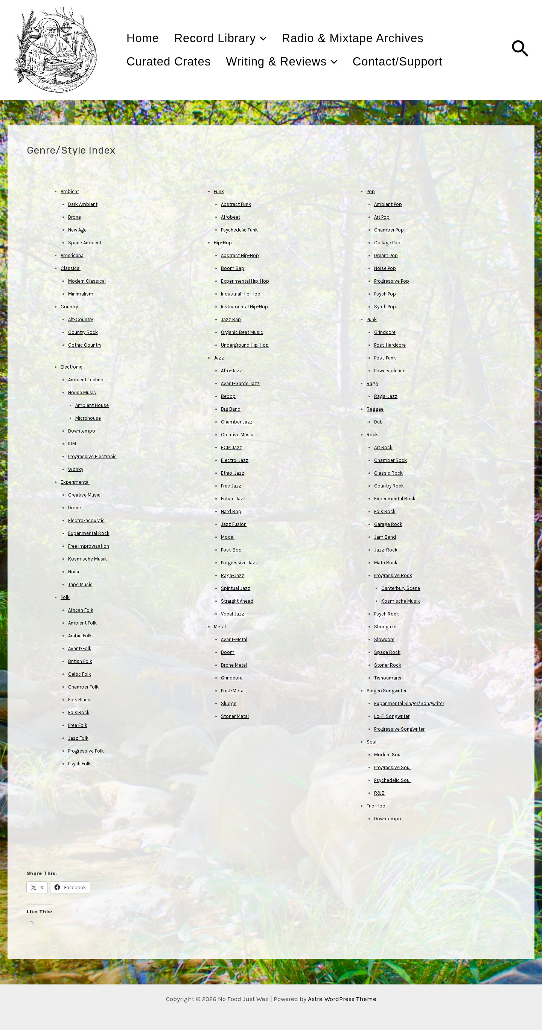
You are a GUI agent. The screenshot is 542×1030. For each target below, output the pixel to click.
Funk (219, 191)
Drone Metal (234, 665)
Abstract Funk (236, 204)
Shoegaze (385, 626)
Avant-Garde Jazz (240, 383)
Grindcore (231, 678)
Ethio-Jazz (232, 473)
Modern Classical (87, 281)
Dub (378, 422)
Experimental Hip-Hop (245, 281)
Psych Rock (386, 614)
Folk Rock (79, 712)
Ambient (70, 191)
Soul (371, 742)
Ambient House (92, 405)
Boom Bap (232, 268)
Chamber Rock (390, 460)
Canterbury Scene (400, 588)
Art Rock (383, 447)
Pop (371, 191)
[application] (273, 38)
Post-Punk (385, 358)
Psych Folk (79, 763)
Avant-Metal (234, 639)
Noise (74, 571)
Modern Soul (388, 754)
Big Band (231, 409)
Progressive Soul (392, 767)
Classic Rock (388, 473)
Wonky (75, 469)
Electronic (71, 367)
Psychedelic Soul (392, 780)
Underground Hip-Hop (245, 345)
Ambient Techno (86, 379)
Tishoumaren (388, 678)
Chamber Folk (83, 687)
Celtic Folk (79, 674)
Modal (227, 537)
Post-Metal (233, 690)
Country (69, 306)
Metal (220, 626)
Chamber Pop (389, 230)
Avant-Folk (79, 648)
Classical (71, 268)
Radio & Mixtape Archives (374, 38)
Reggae (375, 409)
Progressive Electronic (92, 456)
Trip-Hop (376, 806)
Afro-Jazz (231, 370)
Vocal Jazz (232, 614)
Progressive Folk (86, 751)
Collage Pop (387, 242)
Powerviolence (389, 370)
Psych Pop (385, 294)
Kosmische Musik (87, 559)
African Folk (80, 610)
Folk (65, 597)
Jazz (219, 358)
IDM (72, 443)
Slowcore (384, 639)
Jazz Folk (78, 738)
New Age (77, 230)
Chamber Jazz (237, 422)
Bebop (228, 396)
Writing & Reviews (294, 61)
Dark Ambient (82, 204)
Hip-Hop (223, 242)
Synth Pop (385, 306)
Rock (372, 434)
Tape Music (80, 584)
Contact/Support (418, 61)
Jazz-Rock (385, 550)
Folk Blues (79, 699)
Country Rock (83, 332)
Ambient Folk (82, 623)
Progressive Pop (391, 281)
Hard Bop (231, 511)
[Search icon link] (520, 50)
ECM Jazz (231, 447)
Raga (372, 383)
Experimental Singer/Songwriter (409, 703)
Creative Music (84, 495)
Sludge (228, 703)
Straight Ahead (237, 601)
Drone (74, 217)
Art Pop (382, 217)
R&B (379, 793)
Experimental (75, 482)
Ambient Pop (388, 204)
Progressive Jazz (239, 562)
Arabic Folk (80, 635)
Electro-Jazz (234, 460)
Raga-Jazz (232, 575)
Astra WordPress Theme (342, 999)
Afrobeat (230, 217)
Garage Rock (388, 524)
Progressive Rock (393, 575)
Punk (372, 319)
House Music (82, 392)
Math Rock (385, 562)
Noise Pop (385, 268)
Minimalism (80, 294)
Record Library (233, 38)
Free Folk (77, 725)
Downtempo (81, 431)
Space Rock (387, 652)
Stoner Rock (387, 665)
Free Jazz (231, 486)
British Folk (80, 661)
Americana (72, 255)
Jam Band (385, 537)
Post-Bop (231, 550)
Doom (227, 652)
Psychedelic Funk (239, 230)
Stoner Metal (235, 716)
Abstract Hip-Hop (240, 255)
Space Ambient (85, 242)
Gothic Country (84, 345)
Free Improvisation (88, 546)
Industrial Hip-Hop (240, 294)
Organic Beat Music (242, 332)
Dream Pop (386, 255)
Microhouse (88, 418)
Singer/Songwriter (386, 690)
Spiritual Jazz (235, 588)
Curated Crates (173, 61)
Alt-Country (80, 319)
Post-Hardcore (390, 345)
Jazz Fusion (234, 524)
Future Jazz (233, 498)
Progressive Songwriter (399, 729)
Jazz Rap (231, 319)
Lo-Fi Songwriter (392, 716)
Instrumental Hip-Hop (244, 306)
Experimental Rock (89, 533)
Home (147, 38)
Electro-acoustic (86, 520)
